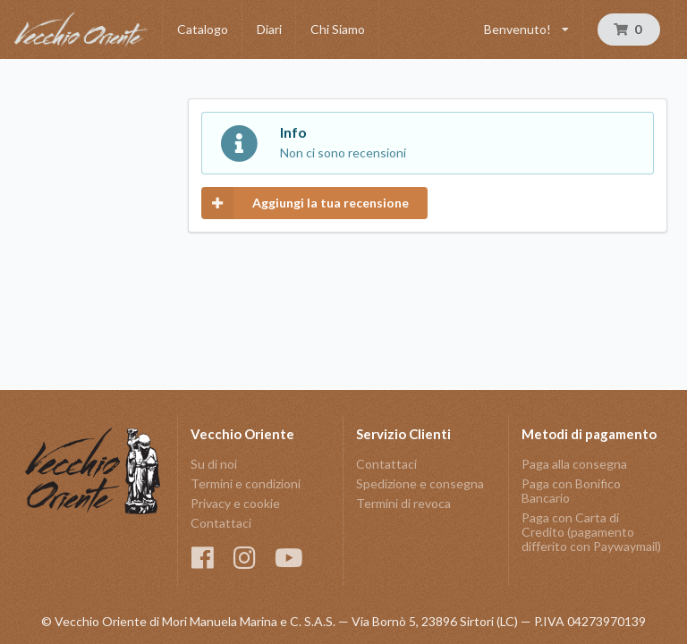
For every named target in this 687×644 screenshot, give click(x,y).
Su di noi (214, 464)
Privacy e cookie (235, 503)
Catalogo (202, 29)
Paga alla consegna (574, 464)
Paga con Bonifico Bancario (571, 490)
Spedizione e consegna (420, 483)
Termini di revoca (403, 503)
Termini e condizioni (246, 483)
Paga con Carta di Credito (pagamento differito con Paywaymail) (591, 532)
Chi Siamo (337, 29)
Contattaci (221, 522)
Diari (269, 29)
